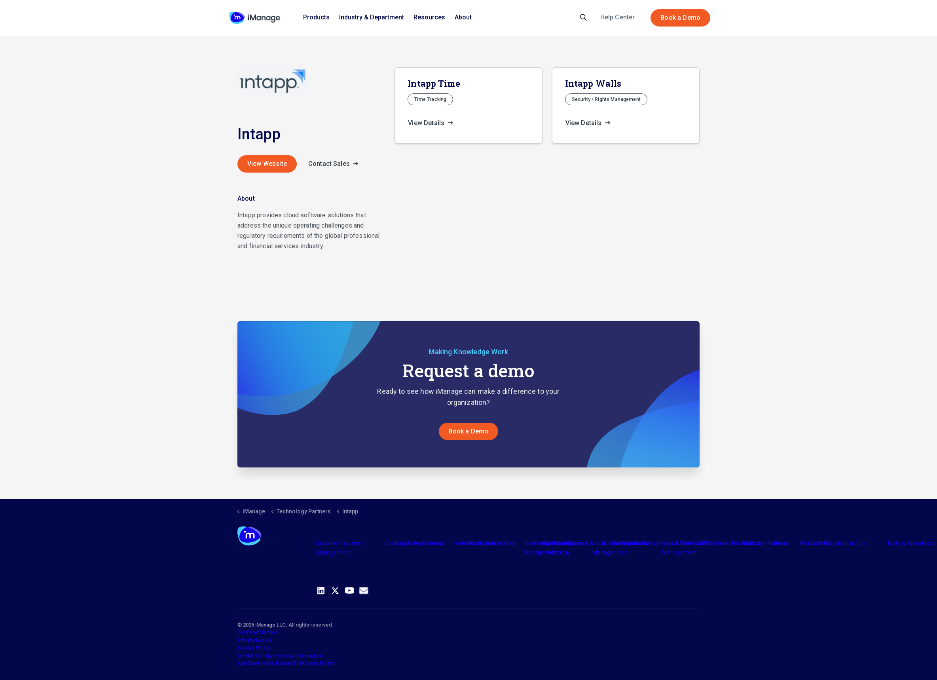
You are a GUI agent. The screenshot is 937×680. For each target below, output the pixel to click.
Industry (562, 543)
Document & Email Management (339, 548)
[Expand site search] (583, 18)
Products (316, 17)
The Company (648, 543)
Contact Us (852, 543)
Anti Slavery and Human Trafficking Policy (285, 663)
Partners (484, 543)
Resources (429, 17)
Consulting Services (420, 543)
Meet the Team (719, 543)
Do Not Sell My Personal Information (279, 656)
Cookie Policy (253, 648)
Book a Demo (680, 17)
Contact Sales (335, 164)
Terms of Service (257, 632)
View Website (267, 163)
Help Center (617, 17)
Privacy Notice (254, 640)
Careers (779, 543)
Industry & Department (371, 17)
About (463, 17)
